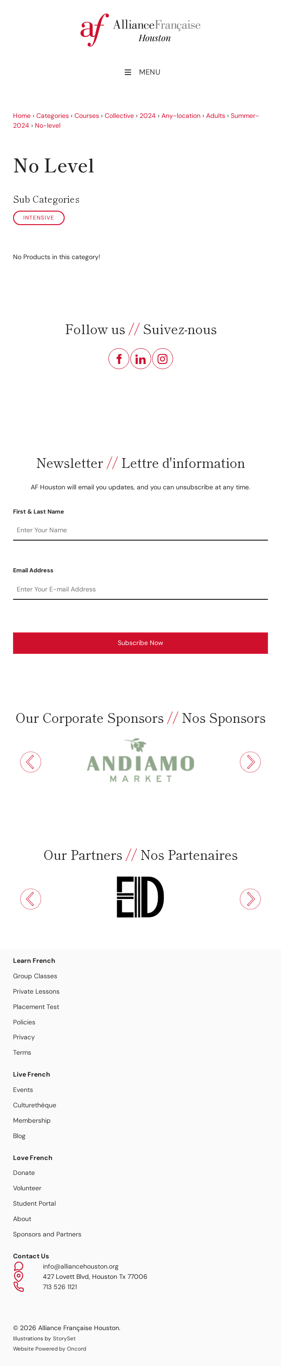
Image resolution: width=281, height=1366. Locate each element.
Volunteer (27, 1188)
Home (22, 115)
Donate (24, 1172)
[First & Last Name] (140, 530)
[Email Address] (140, 589)
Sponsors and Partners (47, 1234)
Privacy (24, 1037)
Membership (32, 1120)
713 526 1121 (60, 1287)
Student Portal (34, 1203)
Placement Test (36, 1006)
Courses (86, 115)
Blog (19, 1136)
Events (23, 1089)
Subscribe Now (140, 642)
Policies (24, 1022)
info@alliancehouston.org (81, 1266)
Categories (52, 115)
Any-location (181, 115)
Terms (22, 1052)
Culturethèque (34, 1105)
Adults (215, 115)
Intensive (38, 217)
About (22, 1219)
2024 (148, 115)
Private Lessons (36, 991)
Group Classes (35, 976)
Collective (119, 115)
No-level (47, 125)
